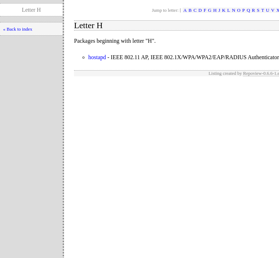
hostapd (97, 57)
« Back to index (17, 29)
